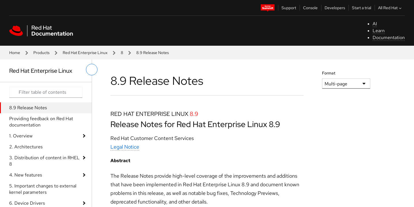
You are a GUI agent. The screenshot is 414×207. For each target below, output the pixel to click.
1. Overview (20, 136)
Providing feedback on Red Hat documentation (41, 122)
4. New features (25, 175)
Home (14, 52)
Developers (335, 7)
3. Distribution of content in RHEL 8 (44, 161)
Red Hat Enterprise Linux (85, 52)
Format (329, 73)
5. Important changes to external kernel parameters (42, 189)
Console (310, 7)
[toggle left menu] (91, 69)
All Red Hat (390, 7)
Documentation (389, 37)
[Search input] (46, 92)
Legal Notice (124, 146)
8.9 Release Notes (28, 108)
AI (375, 24)
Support (288, 7)
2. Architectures (26, 147)
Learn (379, 31)
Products (41, 52)
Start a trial (361, 7)
